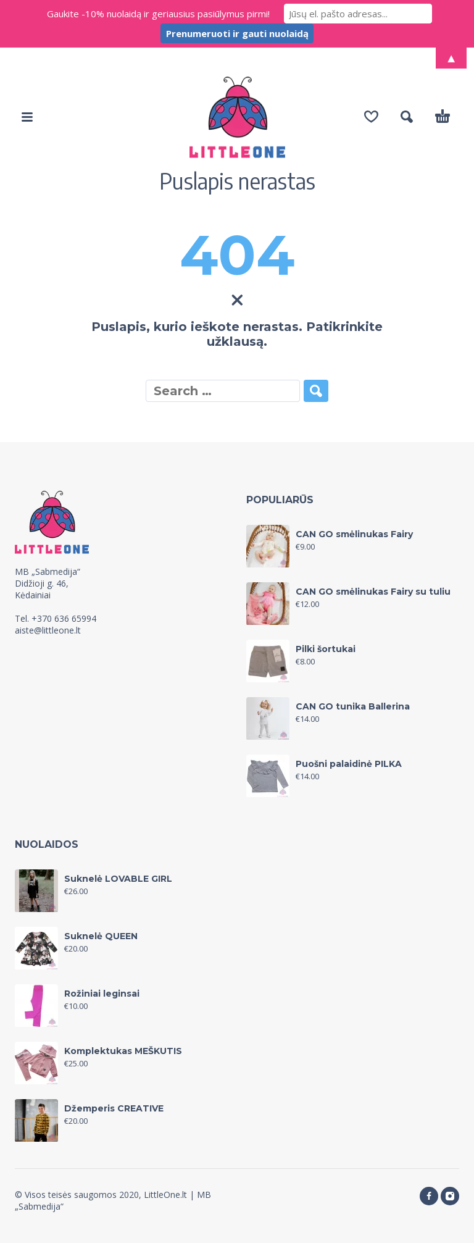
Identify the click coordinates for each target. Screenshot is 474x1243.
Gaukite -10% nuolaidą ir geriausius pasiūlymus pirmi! (158, 13)
